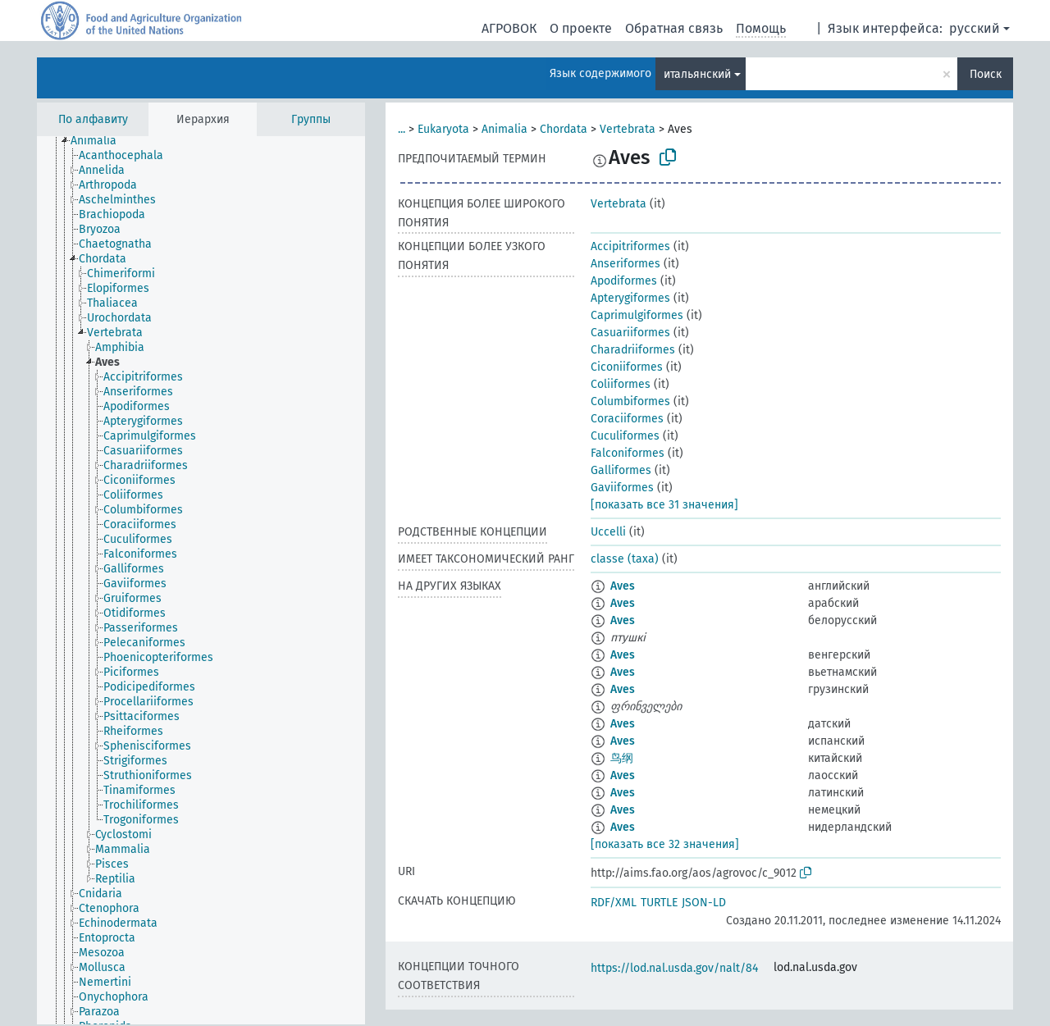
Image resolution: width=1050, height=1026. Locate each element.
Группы (311, 119)
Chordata (563, 129)
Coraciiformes (627, 419)
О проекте (581, 28)
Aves (622, 586)
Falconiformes (627, 453)
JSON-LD (704, 903)
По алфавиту (93, 119)
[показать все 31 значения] (664, 505)
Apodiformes (624, 281)
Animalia (504, 129)
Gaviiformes (622, 488)
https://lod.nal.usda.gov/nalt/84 (674, 968)
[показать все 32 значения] (665, 844)
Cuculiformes (625, 436)
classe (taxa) (625, 559)
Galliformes (621, 470)
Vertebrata (627, 129)
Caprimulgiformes (637, 315)
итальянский (697, 74)
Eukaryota (443, 129)
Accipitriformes (630, 246)
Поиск (986, 74)
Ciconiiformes (627, 367)
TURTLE (659, 903)
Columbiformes (630, 401)
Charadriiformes (633, 350)
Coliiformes (621, 384)
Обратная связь (674, 28)
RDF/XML (614, 903)
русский (974, 28)
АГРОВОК (509, 28)
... (401, 129)
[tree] (201, 580)
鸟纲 (621, 758)
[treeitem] (100, 141)
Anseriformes (625, 264)
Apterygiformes (630, 298)
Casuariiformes (630, 333)
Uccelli (608, 532)
